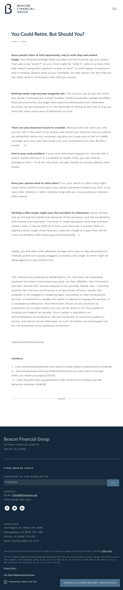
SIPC (110, 551)
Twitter (61, 411)
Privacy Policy (10, 568)
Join (113, 483)
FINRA (104, 551)
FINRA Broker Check (18, 468)
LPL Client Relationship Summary (19, 575)
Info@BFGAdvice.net (24, 495)
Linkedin (85, 411)
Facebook (38, 411)
